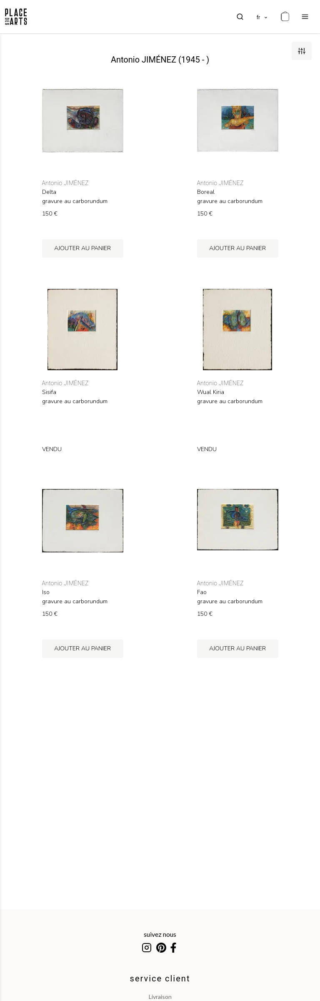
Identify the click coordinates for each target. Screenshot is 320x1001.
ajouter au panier (82, 248)
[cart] (285, 16)
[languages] (262, 17)
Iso (46, 592)
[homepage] (16, 16)
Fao (202, 592)
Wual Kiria (210, 392)
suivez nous (160, 934)
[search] (240, 17)
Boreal (206, 192)
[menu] (305, 17)
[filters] (302, 51)
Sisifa (49, 392)
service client (160, 978)
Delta (49, 192)
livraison (160, 996)
